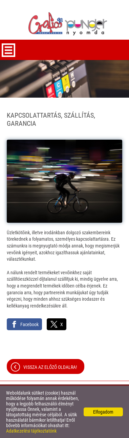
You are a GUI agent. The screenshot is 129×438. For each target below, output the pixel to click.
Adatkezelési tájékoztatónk (31, 431)
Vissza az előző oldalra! (50, 367)
